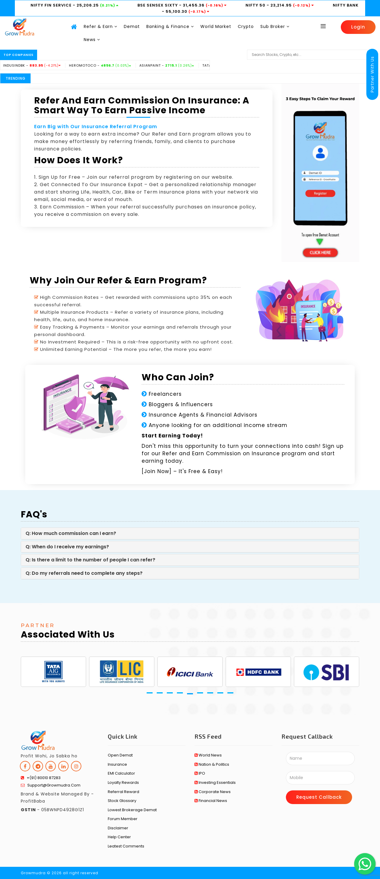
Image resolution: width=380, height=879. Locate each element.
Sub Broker (274, 26)
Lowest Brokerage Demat (132, 810)
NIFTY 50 (256, 5)
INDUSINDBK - (44, 65)
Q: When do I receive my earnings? (67, 546)
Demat (132, 26)
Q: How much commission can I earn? (71, 533)
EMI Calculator (121, 773)
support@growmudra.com (50, 785)
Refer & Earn (100, 26)
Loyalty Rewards (123, 782)
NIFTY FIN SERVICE (52, 5)
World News (208, 755)
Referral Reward (123, 792)
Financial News (210, 800)
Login (358, 27)
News (92, 40)
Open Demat (120, 755)
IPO (199, 773)
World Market (215, 26)
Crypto (246, 26)
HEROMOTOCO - (111, 65)
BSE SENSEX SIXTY (158, 5)
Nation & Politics (211, 764)
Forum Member (122, 819)
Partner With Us (372, 74)
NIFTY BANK (346, 5)
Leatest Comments (126, 846)
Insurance (117, 764)
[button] (150, 693)
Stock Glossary (122, 800)
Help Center (119, 837)
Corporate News (212, 792)
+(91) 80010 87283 (41, 778)
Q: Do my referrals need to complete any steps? (84, 573)
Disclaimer (118, 828)
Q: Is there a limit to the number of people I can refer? (90, 559)
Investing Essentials (215, 782)
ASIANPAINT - (178, 65)
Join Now (156, 471)
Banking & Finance (170, 26)
